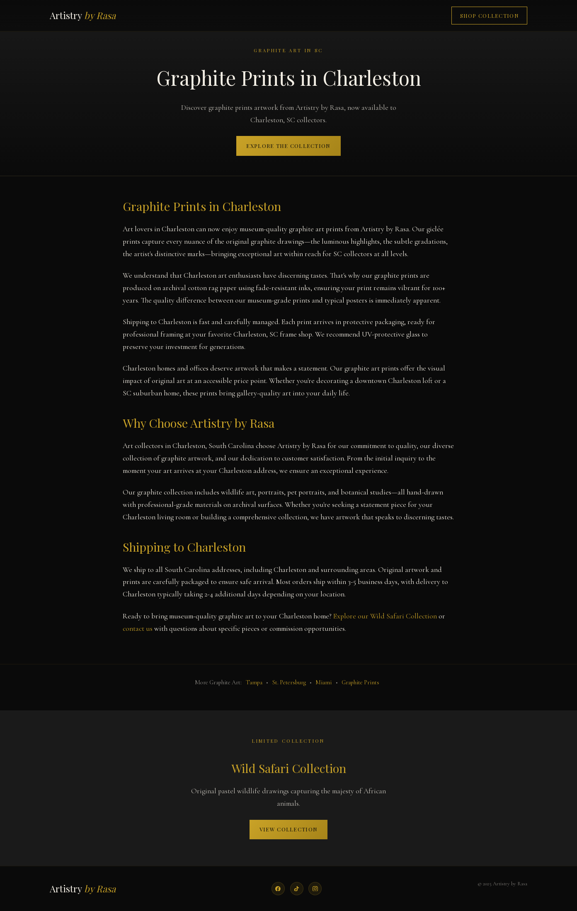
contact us (138, 628)
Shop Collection (489, 15)
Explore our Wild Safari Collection (385, 616)
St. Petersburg (289, 682)
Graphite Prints (360, 682)
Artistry (83, 15)
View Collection (288, 829)
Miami (323, 682)
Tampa (254, 682)
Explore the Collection (288, 145)
